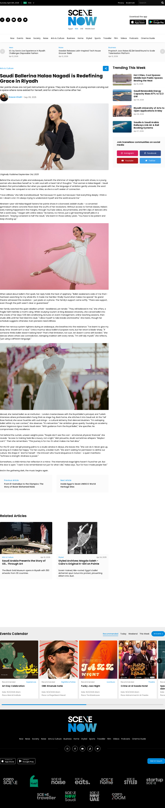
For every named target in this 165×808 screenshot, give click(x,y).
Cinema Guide (148, 38)
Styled (89, 38)
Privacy (121, 3)
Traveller (107, 38)
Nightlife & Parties (68, 682)
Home (80, 38)
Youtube (129, 160)
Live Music (111, 682)
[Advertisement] (50, 503)
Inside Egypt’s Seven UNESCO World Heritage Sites (78, 485)
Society (37, 38)
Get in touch (156, 761)
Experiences (31, 682)
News (28, 38)
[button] (159, 661)
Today (123, 633)
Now (12, 38)
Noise (45, 38)
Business (71, 38)
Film (116, 38)
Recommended (110, 633)
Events (20, 38)
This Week (144, 633)
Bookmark (130, 3)
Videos (124, 38)
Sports (98, 38)
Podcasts (134, 38)
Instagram (129, 153)
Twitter (152, 160)
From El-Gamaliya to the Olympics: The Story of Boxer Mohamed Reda (23, 485)
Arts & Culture (57, 38)
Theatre (151, 682)
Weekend (133, 633)
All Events (157, 634)
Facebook (151, 153)
